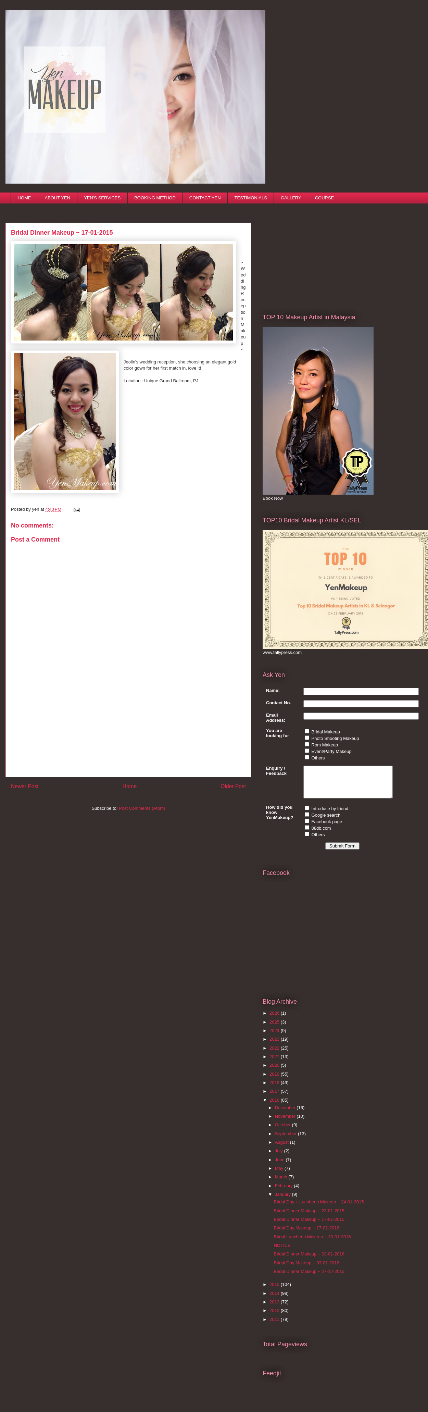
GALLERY (291, 197)
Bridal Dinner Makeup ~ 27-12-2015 (309, 1277)
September (286, 1139)
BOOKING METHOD (155, 197)
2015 (275, 1290)
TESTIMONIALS (251, 197)
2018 (275, 1088)
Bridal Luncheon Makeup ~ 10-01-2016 (312, 1243)
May (280, 1174)
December (286, 1113)
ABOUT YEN (58, 197)
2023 (275, 1045)
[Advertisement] (128, 737)
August (282, 1148)
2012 (275, 1316)
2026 (275, 1019)
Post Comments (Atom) (142, 808)
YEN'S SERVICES (102, 197)
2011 (275, 1325)
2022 (275, 1054)
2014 (275, 1299)
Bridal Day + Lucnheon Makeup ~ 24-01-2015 (319, 1208)
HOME (24, 197)
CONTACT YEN (205, 197)
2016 (275, 1106)
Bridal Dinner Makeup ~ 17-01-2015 (309, 1225)
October (283, 1131)
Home (130, 786)
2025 (275, 1028)
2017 (275, 1097)
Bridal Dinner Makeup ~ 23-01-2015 (309, 1216)
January (283, 1200)
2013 (275, 1308)
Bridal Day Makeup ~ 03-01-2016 (306, 1269)
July (279, 1157)
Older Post (233, 786)
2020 (275, 1071)
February (284, 1191)
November (286, 1122)
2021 (275, 1062)
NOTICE (282, 1251)
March (282, 1183)
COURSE (324, 197)
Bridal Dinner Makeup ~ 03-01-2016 (309, 1260)
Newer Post (25, 786)
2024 (275, 1036)
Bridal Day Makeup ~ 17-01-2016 (306, 1234)
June (280, 1165)
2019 (275, 1080)
